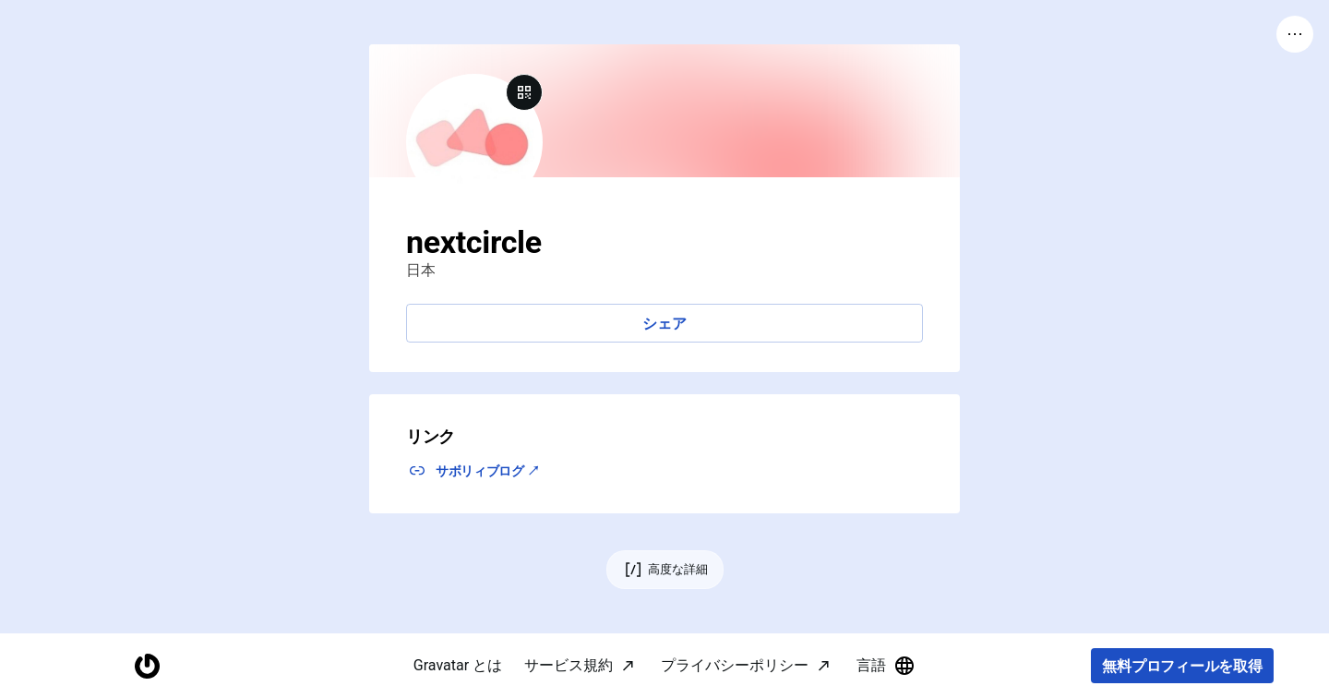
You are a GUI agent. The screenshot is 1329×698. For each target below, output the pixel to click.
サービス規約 (568, 665)
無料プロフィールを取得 (1182, 666)
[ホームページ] (146, 666)
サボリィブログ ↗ (488, 470)
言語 (886, 666)
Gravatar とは (457, 665)
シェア (664, 323)
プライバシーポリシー (734, 665)
